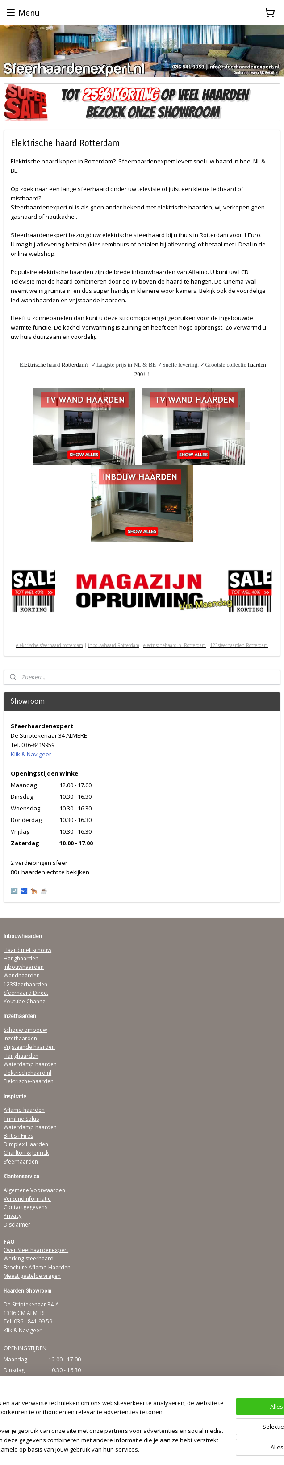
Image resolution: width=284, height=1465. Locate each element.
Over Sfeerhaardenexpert (36, 1250)
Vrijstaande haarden (29, 1047)
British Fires (18, 1135)
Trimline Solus (21, 1119)
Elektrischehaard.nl (27, 1073)
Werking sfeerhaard (29, 1258)
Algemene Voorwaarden (34, 1190)
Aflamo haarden (24, 1110)
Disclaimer (17, 1224)
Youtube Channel (25, 1001)
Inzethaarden (20, 1038)
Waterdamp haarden (30, 1064)
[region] (83, 1408)
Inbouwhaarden (24, 967)
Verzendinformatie (27, 1198)
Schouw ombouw (25, 1030)
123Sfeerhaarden (25, 984)
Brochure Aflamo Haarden (37, 1267)
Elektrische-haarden (29, 1081)
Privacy (12, 1215)
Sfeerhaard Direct (26, 993)
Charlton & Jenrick (26, 1152)
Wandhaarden (22, 975)
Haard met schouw (27, 950)
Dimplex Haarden (26, 1144)
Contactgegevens (25, 1207)
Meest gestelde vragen (32, 1276)
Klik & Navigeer (31, 754)
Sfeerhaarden (21, 1161)
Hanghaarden (21, 958)
